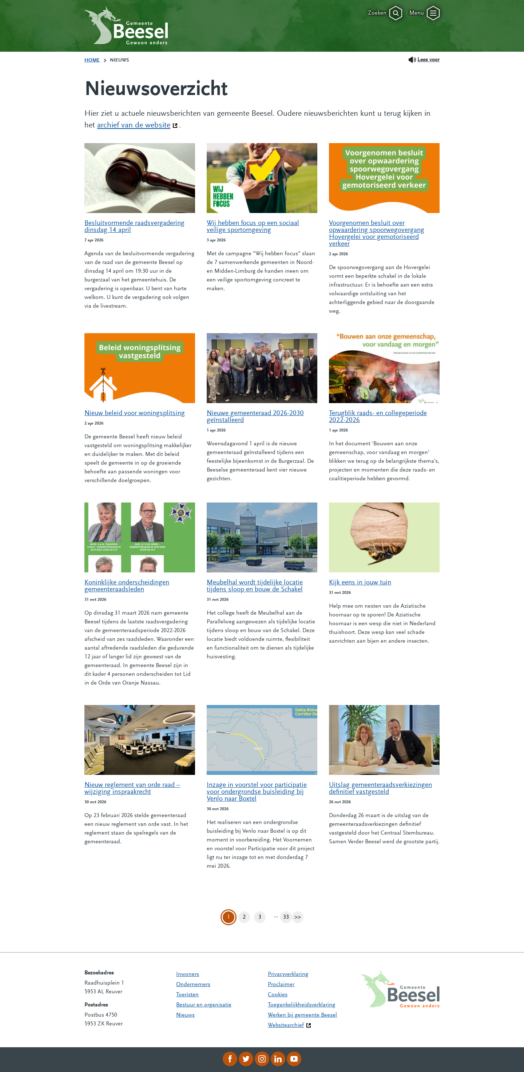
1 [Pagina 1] (228, 917)
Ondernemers (193, 985)
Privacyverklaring (288, 974)
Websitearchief (286, 1025)
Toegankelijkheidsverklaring (301, 1005)
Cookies (277, 995)
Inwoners (187, 974)
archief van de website (137, 125)
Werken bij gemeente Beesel (302, 1015)
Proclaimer (281, 985)
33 (287, 917)
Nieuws (185, 1015)
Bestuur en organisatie (203, 1005)
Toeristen (187, 995)
